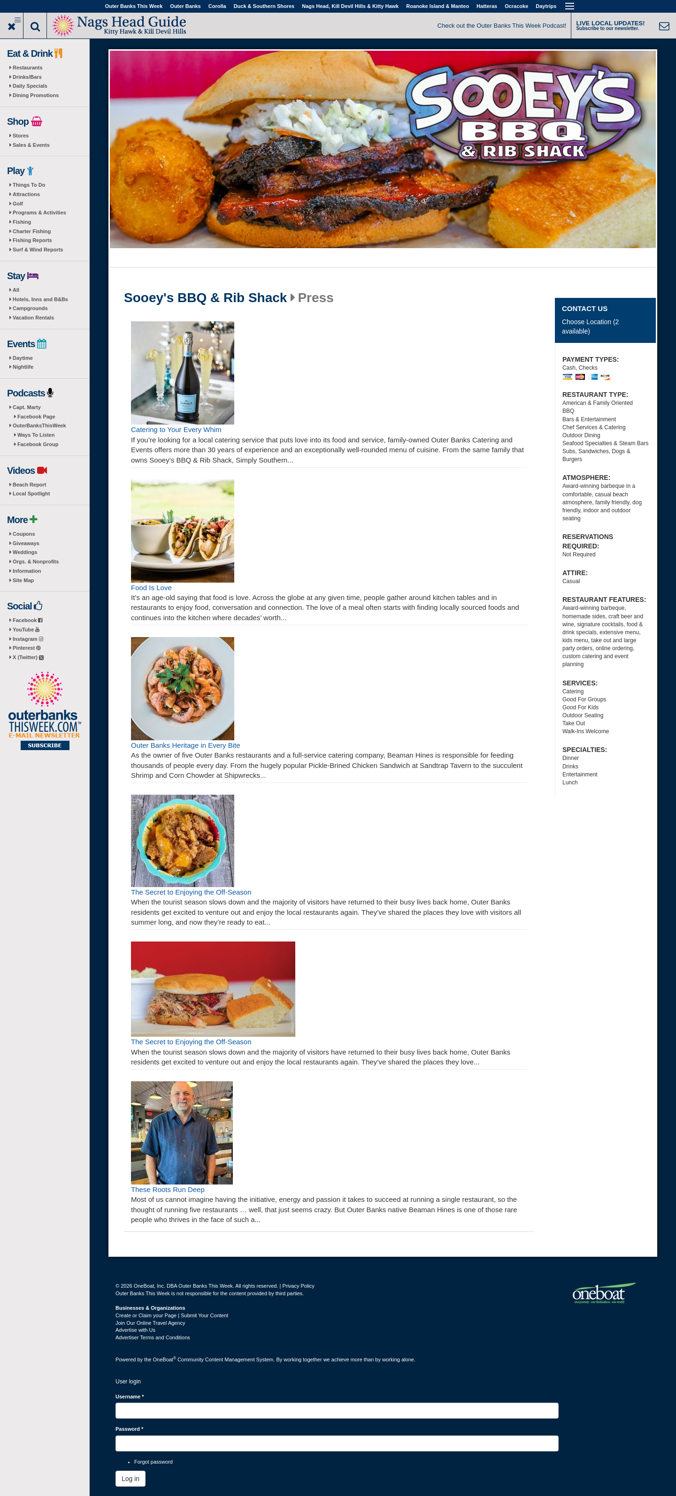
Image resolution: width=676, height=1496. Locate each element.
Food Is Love (151, 588)
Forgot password (153, 1462)
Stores (21, 135)
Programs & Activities (39, 212)
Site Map (23, 580)
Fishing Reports (32, 240)
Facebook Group (37, 444)
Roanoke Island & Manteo (437, 6)
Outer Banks (185, 6)
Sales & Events (31, 145)
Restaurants (28, 67)
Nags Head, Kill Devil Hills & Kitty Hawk (350, 6)
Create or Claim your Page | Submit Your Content (171, 1315)
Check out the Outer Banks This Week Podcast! (502, 25)
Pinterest (26, 648)
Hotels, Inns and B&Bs (40, 299)
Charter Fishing (32, 231)
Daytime (23, 358)
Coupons (24, 534)
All (16, 290)
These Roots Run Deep (168, 1189)
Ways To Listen (35, 435)
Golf (18, 203)
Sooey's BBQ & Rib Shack (205, 298)
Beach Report (29, 484)
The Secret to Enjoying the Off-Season (191, 892)
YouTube (26, 629)
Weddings (25, 552)
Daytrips (546, 6)
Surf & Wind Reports (38, 249)
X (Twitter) (28, 657)
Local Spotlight (31, 493)
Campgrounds (30, 308)
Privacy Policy (298, 1286)
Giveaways (26, 543)
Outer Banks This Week (134, 6)
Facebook (27, 620)
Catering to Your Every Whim (176, 429)
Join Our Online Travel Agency (150, 1323)
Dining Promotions (36, 95)
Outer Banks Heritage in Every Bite (185, 745)
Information (27, 571)
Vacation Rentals (33, 317)
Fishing (22, 222)
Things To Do (29, 185)
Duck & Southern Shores (264, 6)
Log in (130, 1478)
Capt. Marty (27, 407)
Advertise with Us (135, 1330)
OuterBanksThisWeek (39, 425)
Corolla (217, 6)
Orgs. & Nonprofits (36, 561)
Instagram (28, 639)
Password (129, 1429)
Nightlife (23, 367)
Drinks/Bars (27, 77)
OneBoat (165, 1359)
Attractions (26, 194)
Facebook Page (36, 416)
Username (129, 1396)
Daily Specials (30, 86)
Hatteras (486, 6)
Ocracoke (516, 6)
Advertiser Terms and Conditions (152, 1337)
